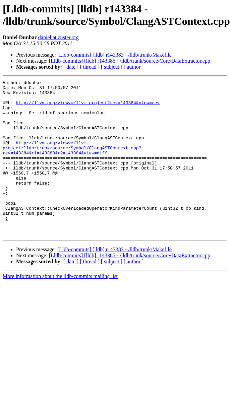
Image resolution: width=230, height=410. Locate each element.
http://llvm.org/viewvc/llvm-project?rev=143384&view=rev (88, 108)
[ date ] (70, 67)
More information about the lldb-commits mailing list (60, 307)
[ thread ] (90, 67)
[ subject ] (111, 67)
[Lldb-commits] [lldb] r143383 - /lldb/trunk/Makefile (114, 55)
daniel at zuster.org (58, 37)
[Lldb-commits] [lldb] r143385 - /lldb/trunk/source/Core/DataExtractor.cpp (129, 61)
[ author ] (134, 67)
